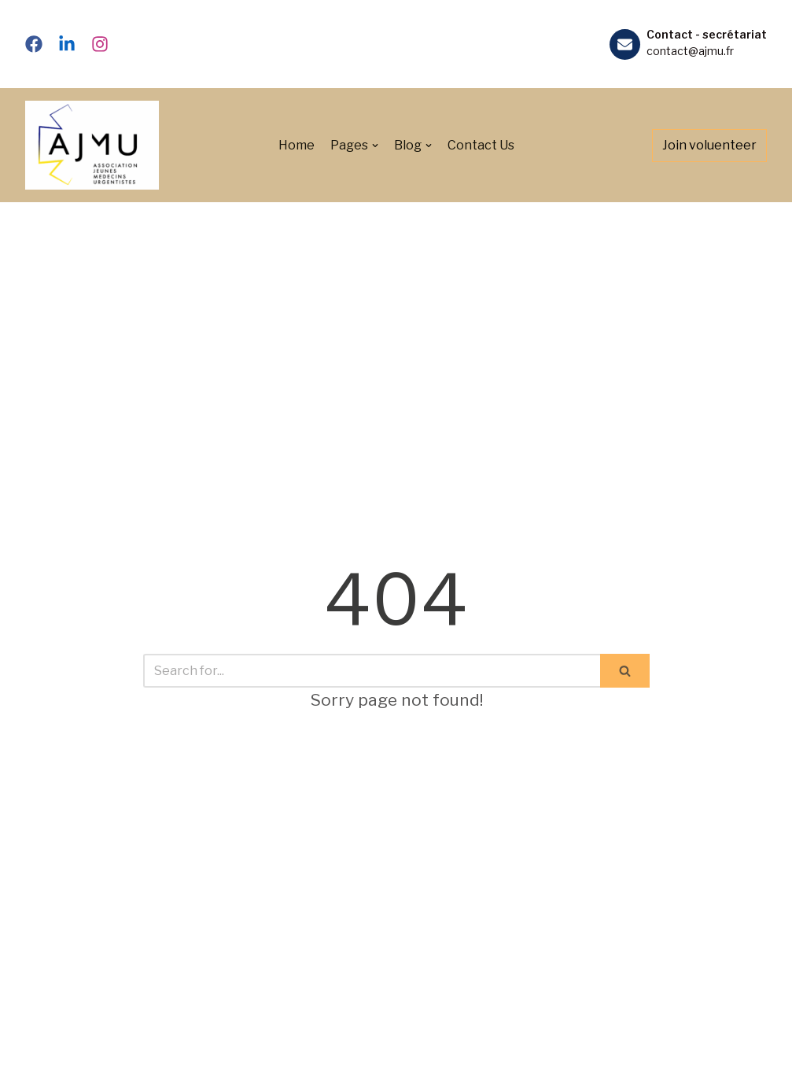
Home (296, 145)
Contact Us (481, 145)
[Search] (371, 671)
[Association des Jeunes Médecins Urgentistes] (92, 145)
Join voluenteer (709, 145)
